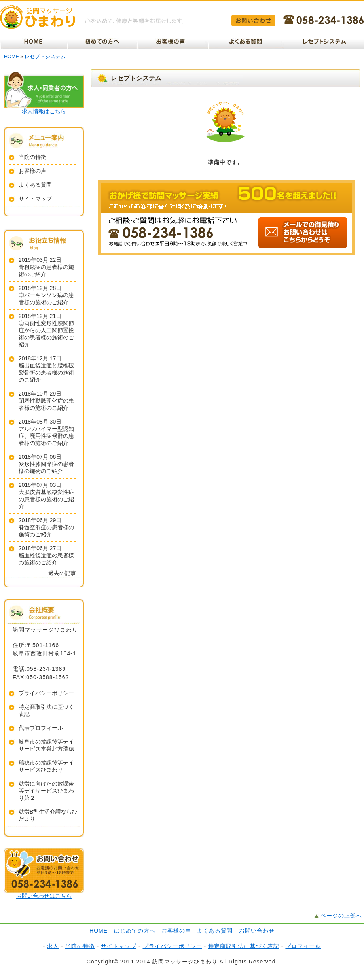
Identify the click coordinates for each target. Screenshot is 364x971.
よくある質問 (35, 185)
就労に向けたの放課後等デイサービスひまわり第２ (46, 790)
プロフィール (303, 946)
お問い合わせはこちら (44, 896)
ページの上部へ (341, 915)
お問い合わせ (257, 930)
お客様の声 (32, 171)
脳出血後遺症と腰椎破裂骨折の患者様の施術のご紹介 (46, 372)
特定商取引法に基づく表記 (243, 946)
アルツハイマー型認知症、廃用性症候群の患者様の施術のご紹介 (46, 436)
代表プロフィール (41, 728)
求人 (53, 946)
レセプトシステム (45, 56)
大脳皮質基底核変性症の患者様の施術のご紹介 (46, 499)
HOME (11, 56)
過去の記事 (62, 573)
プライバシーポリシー (46, 693)
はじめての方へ (134, 930)
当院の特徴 (32, 157)
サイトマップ (35, 198)
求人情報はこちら (44, 111)
